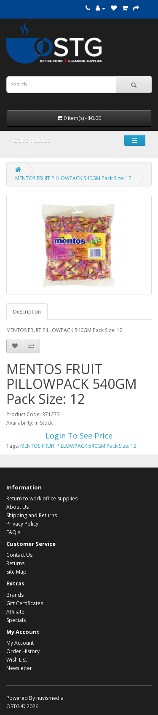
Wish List (16, 659)
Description (27, 311)
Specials (16, 620)
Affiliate (15, 611)
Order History (23, 651)
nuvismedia (50, 698)
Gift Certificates (24, 603)
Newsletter (19, 668)
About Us (17, 506)
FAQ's (13, 532)
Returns (15, 563)
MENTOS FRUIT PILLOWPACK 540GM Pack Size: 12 (73, 178)
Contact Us (19, 554)
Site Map (16, 571)
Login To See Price (79, 435)
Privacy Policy (22, 523)
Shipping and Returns (31, 515)
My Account (20, 642)
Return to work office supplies (42, 498)
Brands (15, 594)
